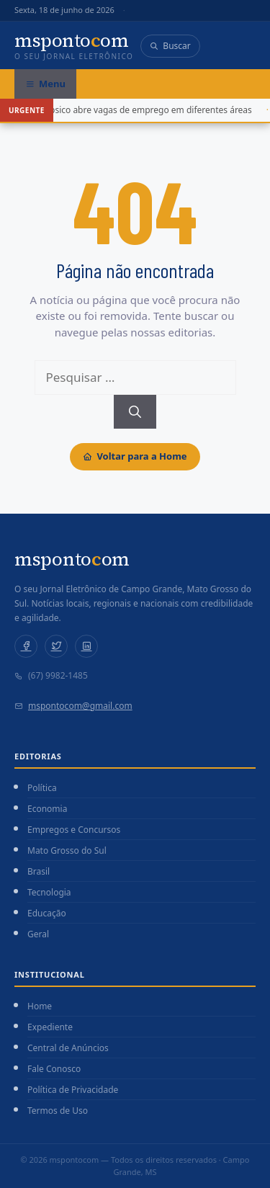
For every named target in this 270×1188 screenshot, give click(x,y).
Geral (38, 934)
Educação (46, 913)
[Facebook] (25, 646)
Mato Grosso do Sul (67, 850)
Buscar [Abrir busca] (170, 46)
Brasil (38, 871)
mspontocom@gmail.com (80, 706)
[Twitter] (56, 646)
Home (39, 1006)
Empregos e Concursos (73, 829)
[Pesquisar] (135, 412)
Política (42, 788)
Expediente (50, 1027)
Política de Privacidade (72, 1090)
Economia (47, 809)
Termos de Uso (57, 1110)
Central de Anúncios (68, 1048)
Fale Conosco (54, 1069)
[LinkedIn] (86, 646)
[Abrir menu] (45, 84)
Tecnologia (49, 892)
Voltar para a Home (134, 456)
